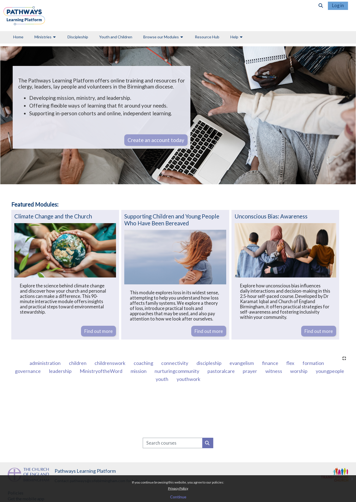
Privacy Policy (178, 488)
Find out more (98, 331)
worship (299, 371)
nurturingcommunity (177, 371)
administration (45, 363)
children (78, 363)
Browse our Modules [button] (161, 36)
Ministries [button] (43, 36)
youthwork (188, 379)
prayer (250, 371)
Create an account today (156, 140)
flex (290, 363)
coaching (144, 363)
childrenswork (110, 363)
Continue (178, 497)
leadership (60, 371)
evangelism (242, 363)
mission (139, 371)
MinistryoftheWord (101, 371)
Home (18, 36)
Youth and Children (115, 36)
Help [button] (234, 36)
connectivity (175, 363)
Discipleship (78, 36)
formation (313, 363)
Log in (338, 5)
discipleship (209, 363)
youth (162, 379)
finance (270, 363)
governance (28, 371)
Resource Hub (207, 36)
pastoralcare (221, 371)
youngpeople (330, 371)
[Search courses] (173, 443)
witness (274, 371)
